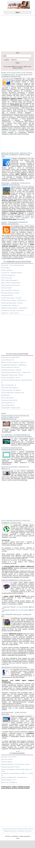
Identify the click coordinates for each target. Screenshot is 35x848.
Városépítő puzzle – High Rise (10, 305)
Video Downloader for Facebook (11, 285)
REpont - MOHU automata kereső (11, 282)
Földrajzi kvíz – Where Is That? (10, 313)
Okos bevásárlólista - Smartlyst (10, 290)
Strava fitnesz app (7, 277)
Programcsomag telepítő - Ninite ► (11, 767)
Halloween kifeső (7, 288)
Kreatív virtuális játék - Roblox (10, 367)
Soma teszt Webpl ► (7, 762)
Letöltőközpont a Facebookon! (24, 831)
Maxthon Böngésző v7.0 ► (9, 780)
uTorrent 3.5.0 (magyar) (11, 523)
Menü (17, 12)
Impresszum (13, 831)
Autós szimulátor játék (8, 405)
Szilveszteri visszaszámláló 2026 (11, 357)
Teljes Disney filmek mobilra (10, 387)
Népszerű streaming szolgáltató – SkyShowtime (15, 308)
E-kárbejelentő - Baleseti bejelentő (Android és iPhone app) (16, 75)
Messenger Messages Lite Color (11, 293)
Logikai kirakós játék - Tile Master (11, 390)
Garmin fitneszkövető (8, 360)
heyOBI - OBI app (7, 270)
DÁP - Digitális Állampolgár (10, 280)
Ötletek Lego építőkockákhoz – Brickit (12, 303)
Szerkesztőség (5, 828)
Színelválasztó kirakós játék (9, 400)
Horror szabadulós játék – (9, 385)
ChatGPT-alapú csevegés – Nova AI (12, 298)
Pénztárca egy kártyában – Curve (11, 377)
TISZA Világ (6, 267)
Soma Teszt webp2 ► (7, 759)
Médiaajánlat (7, 831)
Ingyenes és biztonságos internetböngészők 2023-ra (12, 448)
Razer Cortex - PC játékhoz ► (9, 782)
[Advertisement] (17, 34)
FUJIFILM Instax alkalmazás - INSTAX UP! (14, 300)
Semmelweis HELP (7, 295)
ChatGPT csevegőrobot (8, 275)
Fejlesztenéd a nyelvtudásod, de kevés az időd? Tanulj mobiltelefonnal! (15, 417)
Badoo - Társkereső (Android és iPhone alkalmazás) (14, 223)
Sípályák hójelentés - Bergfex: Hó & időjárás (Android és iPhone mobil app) (16, 154)
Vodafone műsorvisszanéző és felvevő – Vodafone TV (16, 372)
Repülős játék (6, 395)
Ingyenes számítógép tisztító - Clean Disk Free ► (14, 777)
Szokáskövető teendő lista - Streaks (11, 370)
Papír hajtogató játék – (8, 402)
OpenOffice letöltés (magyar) (14, 667)
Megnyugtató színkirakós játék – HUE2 (12, 375)
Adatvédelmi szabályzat (27, 828)
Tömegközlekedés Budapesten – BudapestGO (14, 365)
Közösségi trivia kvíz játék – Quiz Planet (13, 310)
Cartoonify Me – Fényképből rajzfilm (12, 272)
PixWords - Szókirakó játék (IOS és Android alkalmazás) (15, 184)
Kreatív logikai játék (8, 397)
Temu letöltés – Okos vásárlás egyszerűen (13, 265)
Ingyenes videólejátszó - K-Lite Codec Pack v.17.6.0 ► (16, 764)
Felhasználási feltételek (15, 828)
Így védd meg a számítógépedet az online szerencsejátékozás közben (16, 435)
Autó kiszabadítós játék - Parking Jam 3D (13, 392)
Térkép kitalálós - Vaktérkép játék (11, 407)
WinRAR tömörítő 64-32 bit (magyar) (16, 580)
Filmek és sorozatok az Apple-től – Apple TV (14, 362)
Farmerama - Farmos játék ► (9, 756)
